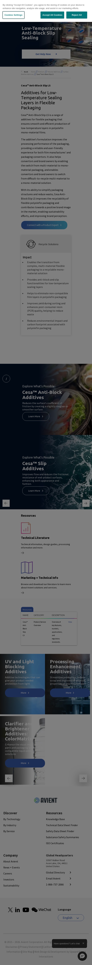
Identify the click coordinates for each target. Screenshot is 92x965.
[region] (46, 11)
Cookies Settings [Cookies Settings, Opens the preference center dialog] (13, 15)
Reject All (77, 15)
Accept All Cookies (52, 15)
